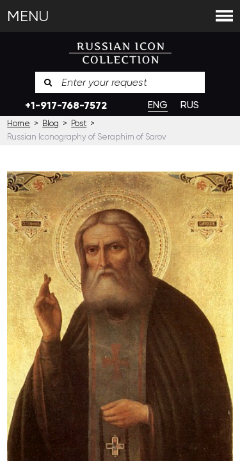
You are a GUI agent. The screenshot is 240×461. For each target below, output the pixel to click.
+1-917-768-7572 (66, 105)
